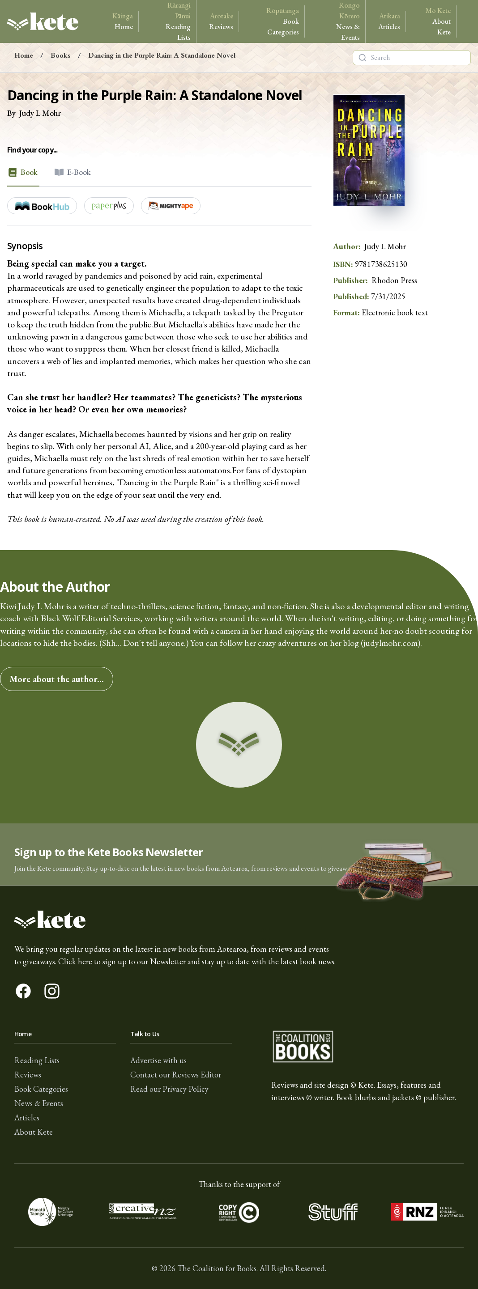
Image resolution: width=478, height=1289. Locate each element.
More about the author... (56, 679)
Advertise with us (158, 1060)
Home (122, 21)
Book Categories (275, 21)
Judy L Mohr (40, 113)
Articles (389, 21)
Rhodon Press (394, 280)
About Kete (434, 21)
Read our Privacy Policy (169, 1089)
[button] (239, 854)
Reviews (221, 21)
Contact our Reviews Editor (175, 1074)
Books (61, 55)
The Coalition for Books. (217, 1268)
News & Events (338, 21)
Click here (75, 961)
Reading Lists (170, 21)
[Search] (362, 57)
